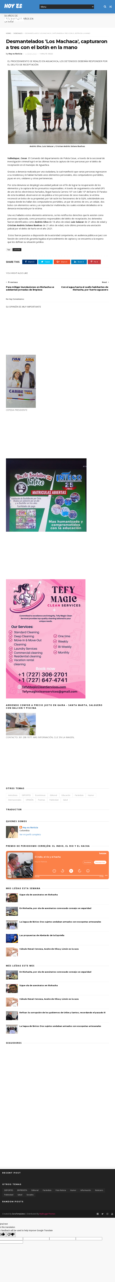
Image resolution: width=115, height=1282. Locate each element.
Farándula (79, 795)
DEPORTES (26, 795)
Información (86, 1190)
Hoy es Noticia (30, 827)
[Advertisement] (28, 434)
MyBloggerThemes (47, 1214)
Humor (91, 795)
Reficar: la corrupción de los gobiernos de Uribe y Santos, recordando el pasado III (62, 1012)
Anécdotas (12, 795)
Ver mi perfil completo (30, 834)
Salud (65, 800)
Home (8, 33)
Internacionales (14, 800)
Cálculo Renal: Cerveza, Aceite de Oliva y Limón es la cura (48, 949)
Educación (66, 795)
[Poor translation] (11, 1234)
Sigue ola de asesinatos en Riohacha (38, 894)
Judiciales (17, 33)
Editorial (53, 795)
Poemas (41, 800)
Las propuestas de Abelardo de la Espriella (41, 935)
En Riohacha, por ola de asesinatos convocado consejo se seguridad (55, 908)
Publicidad (54, 800)
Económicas (40, 795)
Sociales (30, 1194)
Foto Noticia (61, 1190)
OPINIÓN (29, 800)
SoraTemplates (18, 1214)
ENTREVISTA (22, 1190)
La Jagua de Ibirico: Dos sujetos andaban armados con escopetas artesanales (60, 922)
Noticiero (99, 1190)
